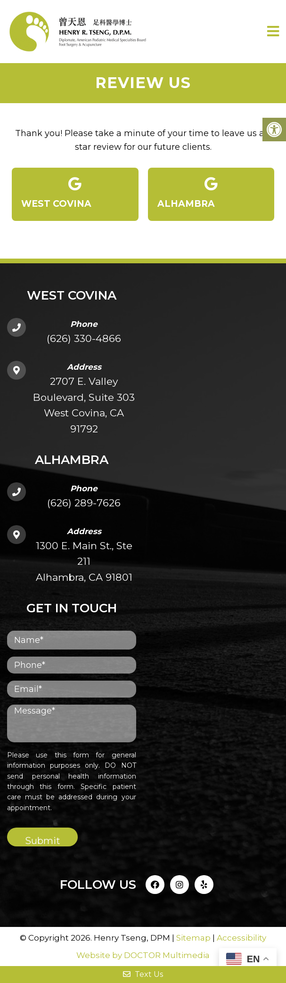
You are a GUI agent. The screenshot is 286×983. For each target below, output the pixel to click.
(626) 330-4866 (84, 338)
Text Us (143, 974)
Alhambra (211, 193)
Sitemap (193, 937)
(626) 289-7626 (84, 503)
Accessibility (241, 937)
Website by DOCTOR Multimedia (143, 955)
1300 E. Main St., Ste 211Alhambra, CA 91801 (84, 561)
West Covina (75, 193)
